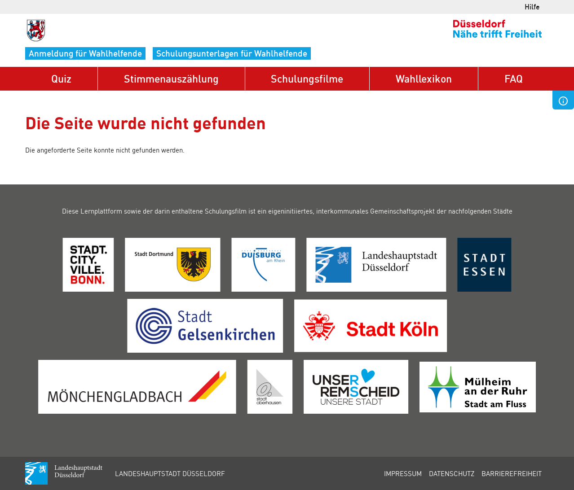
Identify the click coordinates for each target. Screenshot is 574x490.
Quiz (61, 78)
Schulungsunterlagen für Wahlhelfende (231, 53)
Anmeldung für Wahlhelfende (85, 53)
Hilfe (532, 6)
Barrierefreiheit (511, 473)
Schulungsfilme (307, 78)
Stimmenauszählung (171, 78)
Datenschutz (451, 473)
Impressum (403, 473)
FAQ (513, 78)
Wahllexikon (424, 78)
